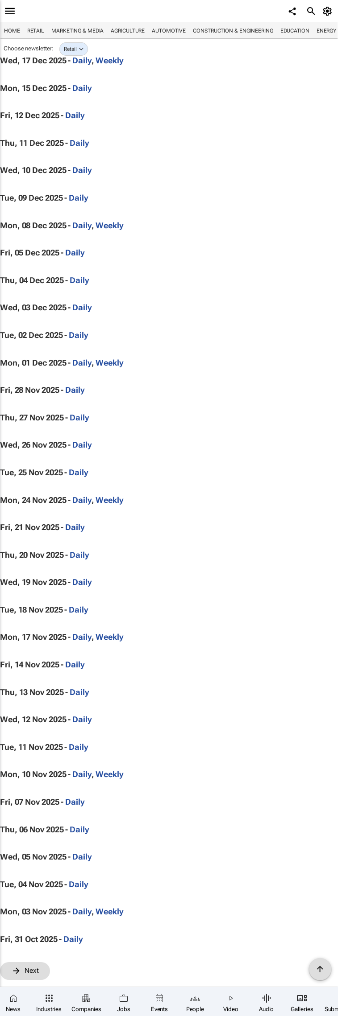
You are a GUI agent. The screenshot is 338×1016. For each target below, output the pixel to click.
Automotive (169, 31)
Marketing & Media (77, 31)
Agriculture (128, 31)
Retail (35, 31)
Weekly (109, 60)
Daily (82, 60)
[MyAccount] (329, 11)
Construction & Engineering (233, 31)
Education (294, 31)
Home (12, 31)
